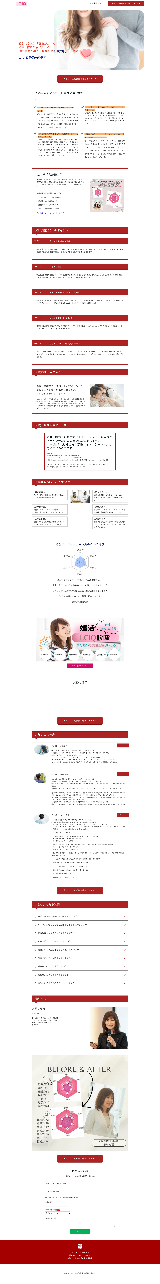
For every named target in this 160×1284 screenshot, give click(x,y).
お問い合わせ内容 (51, 1218)
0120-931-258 (82, 1254)
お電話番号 (48, 1202)
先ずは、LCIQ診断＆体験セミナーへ (80, 79)
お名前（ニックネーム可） (53, 1183)
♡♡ (50, 213)
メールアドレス (50, 1191)
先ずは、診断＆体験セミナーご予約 (126, 3)
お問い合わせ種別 (51, 1210)
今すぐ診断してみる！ (80, 666)
